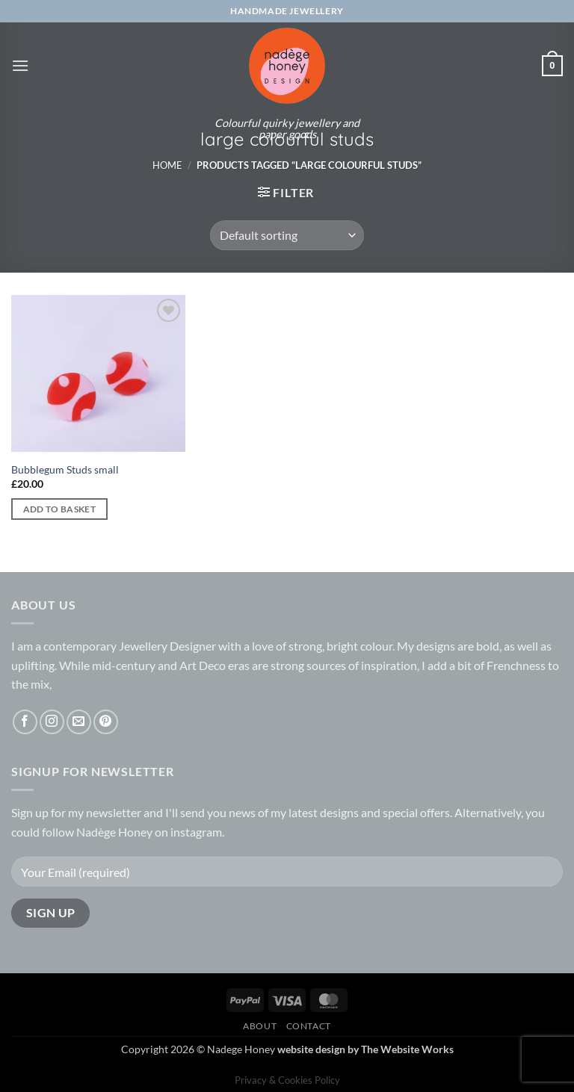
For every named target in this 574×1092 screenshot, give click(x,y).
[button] (20, 65)
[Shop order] (286, 235)
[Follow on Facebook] (25, 722)
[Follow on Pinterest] (105, 722)
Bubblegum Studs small (65, 469)
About (260, 1025)
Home (167, 165)
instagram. (197, 832)
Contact (308, 1025)
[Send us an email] (79, 722)
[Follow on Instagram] (52, 722)
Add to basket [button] (59, 509)
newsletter (113, 812)
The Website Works (407, 1049)
